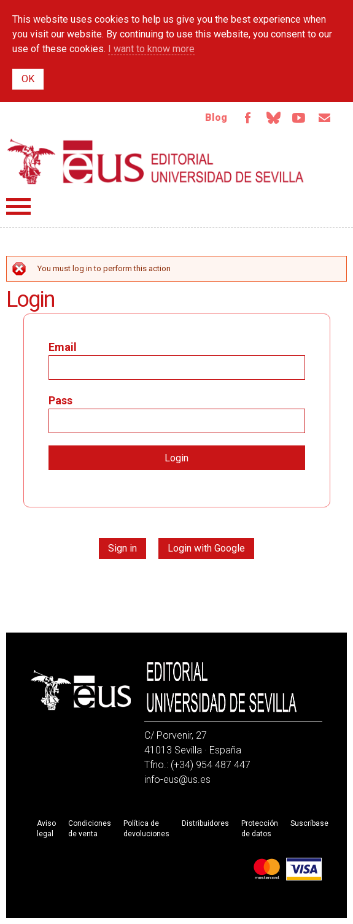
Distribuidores (205, 823)
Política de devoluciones (146, 828)
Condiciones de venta (89, 828)
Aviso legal (46, 828)
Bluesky (273, 118)
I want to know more (151, 49)
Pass (60, 400)
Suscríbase (309, 823)
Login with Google (206, 548)
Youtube (299, 118)
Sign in (122, 548)
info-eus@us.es (177, 779)
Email (325, 118)
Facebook (247, 118)
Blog (216, 117)
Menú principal (18, 206)
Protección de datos (259, 828)
